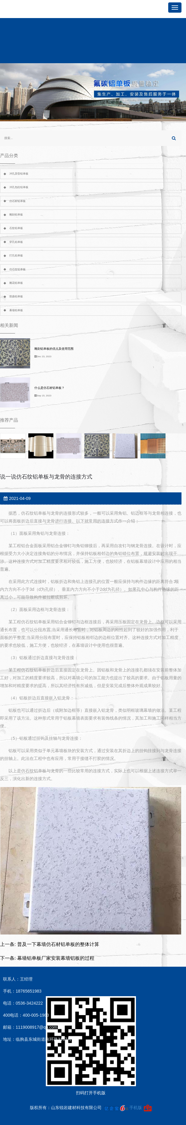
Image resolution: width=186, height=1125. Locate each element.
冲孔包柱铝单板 (18, 187)
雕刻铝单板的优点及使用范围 (54, 348)
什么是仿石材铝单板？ (49, 387)
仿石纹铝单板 (17, 269)
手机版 (135, 1107)
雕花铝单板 (16, 282)
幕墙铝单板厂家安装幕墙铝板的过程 (55, 958)
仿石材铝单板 (17, 201)
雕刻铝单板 (16, 214)
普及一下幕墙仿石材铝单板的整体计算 (58, 944)
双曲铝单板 (16, 296)
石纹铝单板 (16, 228)
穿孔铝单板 (16, 241)
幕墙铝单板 (16, 310)
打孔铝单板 (16, 255)
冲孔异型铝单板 (18, 173)
